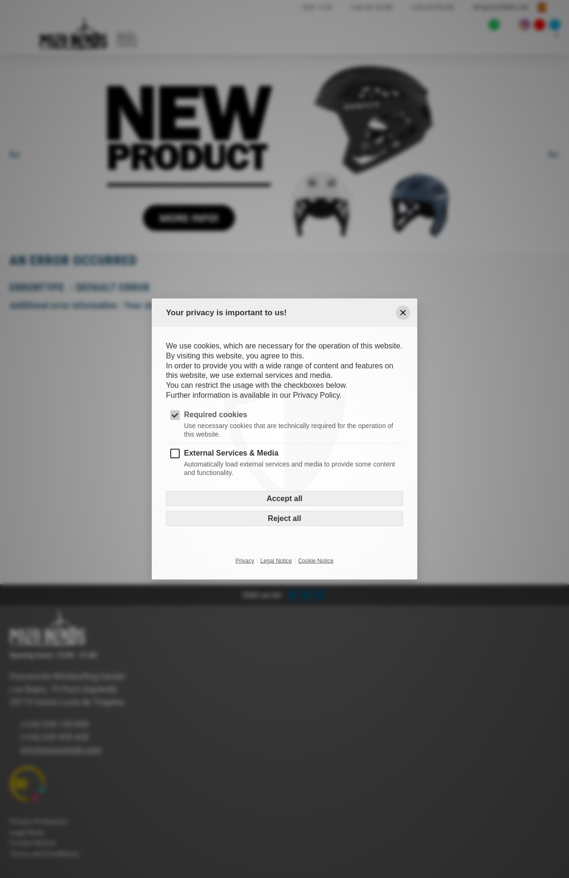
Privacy (245, 561)
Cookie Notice (316, 561)
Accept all (284, 498)
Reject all (284, 518)
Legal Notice (276, 561)
